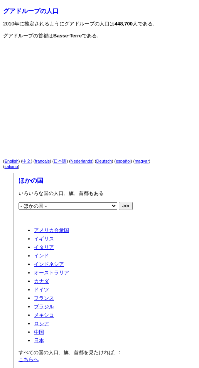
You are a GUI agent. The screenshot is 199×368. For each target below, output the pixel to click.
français (42, 161)
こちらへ (29, 359)
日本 (39, 340)
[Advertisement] (71, 92)
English (12, 161)
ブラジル (44, 306)
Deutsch (104, 161)
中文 (26, 161)
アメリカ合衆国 (51, 230)
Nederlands (81, 161)
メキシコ (44, 315)
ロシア (41, 323)
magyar (142, 161)
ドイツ (41, 289)
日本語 (60, 161)
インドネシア (49, 264)
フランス (44, 298)
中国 (39, 332)
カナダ (41, 281)
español (123, 161)
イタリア (44, 247)
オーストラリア (51, 273)
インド (41, 256)
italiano (11, 166)
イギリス (44, 239)
